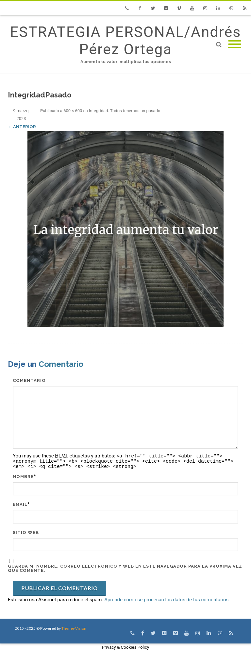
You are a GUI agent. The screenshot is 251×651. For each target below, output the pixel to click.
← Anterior (22, 126)
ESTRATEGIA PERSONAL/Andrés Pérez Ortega (125, 40)
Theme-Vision (73, 628)
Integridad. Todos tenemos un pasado (124, 110)
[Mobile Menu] (234, 44)
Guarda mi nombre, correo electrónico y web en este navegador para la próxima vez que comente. (125, 568)
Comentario (29, 380)
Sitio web (26, 532)
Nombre (23, 476)
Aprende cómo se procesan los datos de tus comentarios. (167, 600)
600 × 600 (72, 110)
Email (20, 504)
